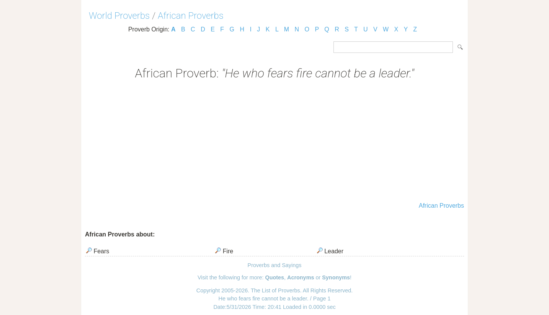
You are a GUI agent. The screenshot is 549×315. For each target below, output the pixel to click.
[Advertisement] (274, 141)
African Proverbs (191, 15)
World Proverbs (119, 15)
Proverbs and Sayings (275, 265)
